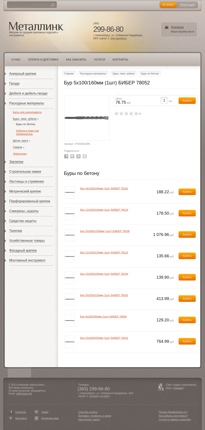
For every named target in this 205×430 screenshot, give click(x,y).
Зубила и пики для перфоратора (27, 132)
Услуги (99, 59)
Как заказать (76, 59)
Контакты (120, 59)
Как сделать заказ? (89, 419)
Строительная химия (25, 171)
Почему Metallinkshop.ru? (173, 412)
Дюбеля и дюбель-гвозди (28, 93)
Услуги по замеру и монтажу (175, 419)
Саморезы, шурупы (24, 211)
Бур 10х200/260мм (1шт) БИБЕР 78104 (104, 273)
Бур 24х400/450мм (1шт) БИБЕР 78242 (104, 337)
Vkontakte (78, 156)
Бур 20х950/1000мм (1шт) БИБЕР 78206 (105, 231)
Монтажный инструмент (27, 260)
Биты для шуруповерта (27, 112)
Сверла (17, 147)
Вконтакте (21, 418)
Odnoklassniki (85, 156)
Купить (187, 191)
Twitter (72, 156)
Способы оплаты (88, 412)
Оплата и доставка (43, 59)
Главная (69, 73)
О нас (15, 59)
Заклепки (16, 161)
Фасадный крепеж (23, 250)
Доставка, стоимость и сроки (94, 415)
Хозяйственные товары (27, 240)
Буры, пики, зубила (24, 118)
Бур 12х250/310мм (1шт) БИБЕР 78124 (104, 209)
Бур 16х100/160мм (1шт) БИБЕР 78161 (104, 188)
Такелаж (15, 230)
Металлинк (36, 26)
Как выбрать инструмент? (173, 415)
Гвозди (14, 83)
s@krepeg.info (24, 393)
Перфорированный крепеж (29, 201)
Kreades (178, 388)
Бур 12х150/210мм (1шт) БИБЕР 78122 (104, 252)
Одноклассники (50, 418)
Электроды (20, 153)
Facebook (66, 156)
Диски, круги (20, 140)
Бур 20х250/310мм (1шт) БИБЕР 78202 (104, 295)
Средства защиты (22, 221)
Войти (169, 4)
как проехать (118, 38)
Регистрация (187, 5)
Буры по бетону (25, 124)
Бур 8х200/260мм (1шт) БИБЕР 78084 (103, 316)
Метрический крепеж (25, 191)
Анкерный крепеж (22, 73)
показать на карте (99, 396)
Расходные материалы (26, 103)
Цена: (119, 98)
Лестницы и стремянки (26, 181)
